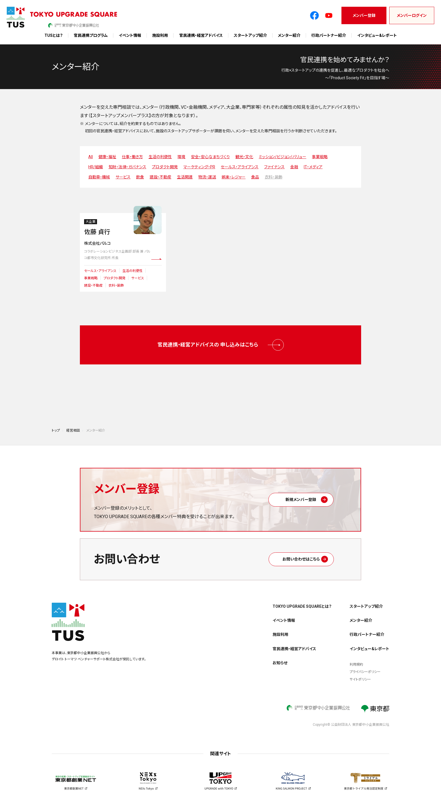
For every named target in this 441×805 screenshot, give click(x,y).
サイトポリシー (360, 674)
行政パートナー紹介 (328, 35)
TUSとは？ (53, 35)
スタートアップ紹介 (250, 35)
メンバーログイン (412, 15)
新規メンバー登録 (307, 494)
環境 (181, 157)
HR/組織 (95, 167)
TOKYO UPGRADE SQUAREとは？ (302, 601)
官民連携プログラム (91, 35)
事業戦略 (320, 157)
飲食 (140, 177)
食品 (255, 177)
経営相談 (73, 425)
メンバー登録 (364, 15)
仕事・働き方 (132, 157)
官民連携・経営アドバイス (201, 35)
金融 (294, 167)
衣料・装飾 (273, 177)
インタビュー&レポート (377, 35)
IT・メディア (313, 167)
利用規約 (356, 659)
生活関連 (185, 177)
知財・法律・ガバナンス (127, 167)
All (90, 157)
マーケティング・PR (199, 167)
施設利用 (160, 35)
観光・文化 (244, 157)
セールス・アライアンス (239, 167)
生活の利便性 (160, 157)
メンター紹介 (289, 35)
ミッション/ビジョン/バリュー (282, 157)
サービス (123, 177)
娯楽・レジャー (234, 177)
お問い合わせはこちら (308, 553)
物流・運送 (207, 177)
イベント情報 (130, 35)
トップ (56, 425)
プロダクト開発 (165, 167)
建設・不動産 (160, 177)
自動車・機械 (99, 177)
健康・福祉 (107, 157)
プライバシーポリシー (365, 666)
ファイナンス (274, 167)
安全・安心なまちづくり (210, 157)
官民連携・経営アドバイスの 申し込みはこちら (220, 342)
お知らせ (280, 657)
